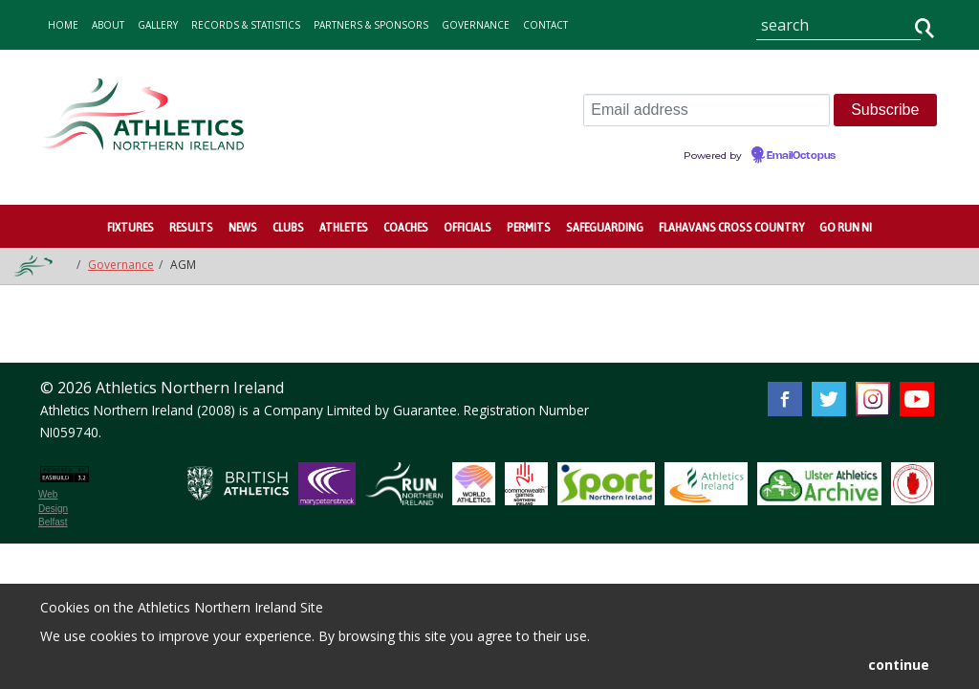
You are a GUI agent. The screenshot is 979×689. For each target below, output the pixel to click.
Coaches (405, 226)
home (63, 25)
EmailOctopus (801, 156)
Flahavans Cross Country (731, 226)
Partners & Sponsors (371, 25)
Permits (529, 226)
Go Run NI (845, 226)
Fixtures (130, 226)
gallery (158, 25)
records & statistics (245, 25)
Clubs (288, 226)
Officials (467, 226)
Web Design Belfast (53, 508)
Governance (476, 25)
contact (545, 25)
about (108, 25)
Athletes (343, 226)
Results (191, 226)
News (242, 226)
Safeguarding (604, 226)
